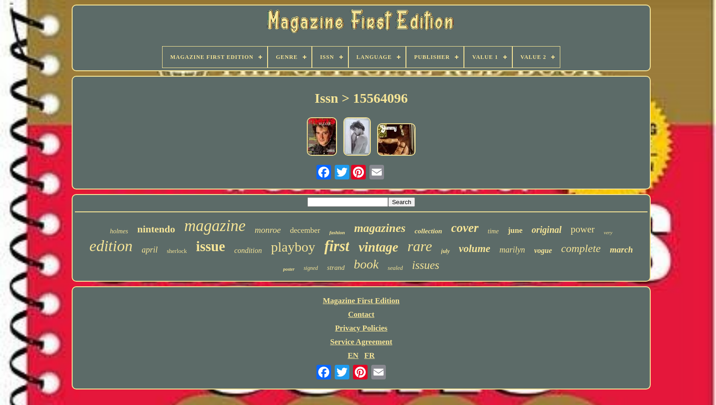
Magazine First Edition (361, 300)
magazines (379, 228)
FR (369, 355)
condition (248, 250)
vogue (543, 250)
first (336, 246)
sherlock (177, 250)
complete (581, 248)
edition (111, 245)
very (608, 232)
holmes (119, 231)
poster (289, 269)
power (583, 229)
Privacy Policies (361, 328)
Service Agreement (361, 341)
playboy (293, 246)
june (515, 230)
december (305, 230)
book (366, 264)
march (621, 249)
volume (474, 248)
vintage (378, 247)
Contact (361, 314)
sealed (395, 267)
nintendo (156, 229)
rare (419, 246)
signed (311, 268)
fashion (337, 232)
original (547, 230)
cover (465, 228)
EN (352, 355)
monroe (268, 230)
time (493, 231)
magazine (215, 226)
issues (425, 265)
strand (335, 267)
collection (428, 231)
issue (210, 246)
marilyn (512, 249)
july (445, 251)
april (150, 249)
